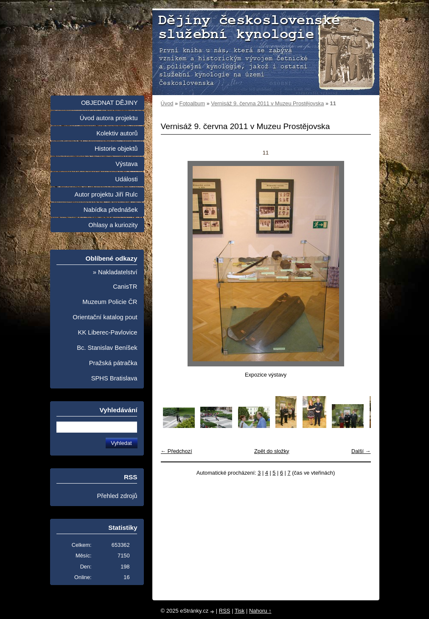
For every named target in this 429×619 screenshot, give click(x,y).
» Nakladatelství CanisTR (115, 279)
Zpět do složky (271, 451)
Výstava (126, 163)
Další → (361, 451)
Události (126, 179)
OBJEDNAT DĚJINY (109, 102)
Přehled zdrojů (117, 495)
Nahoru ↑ (260, 611)
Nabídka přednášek (111, 209)
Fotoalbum (192, 103)
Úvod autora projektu (109, 118)
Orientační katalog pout (105, 317)
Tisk (239, 611)
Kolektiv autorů (116, 133)
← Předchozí (176, 451)
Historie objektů (116, 148)
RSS (224, 611)
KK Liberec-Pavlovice (107, 332)
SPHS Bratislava (114, 378)
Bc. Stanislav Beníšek (107, 347)
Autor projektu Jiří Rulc (106, 194)
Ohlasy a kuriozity (112, 225)
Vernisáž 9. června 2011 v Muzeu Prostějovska (267, 103)
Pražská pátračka (113, 363)
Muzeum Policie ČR (109, 301)
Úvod (167, 103)
